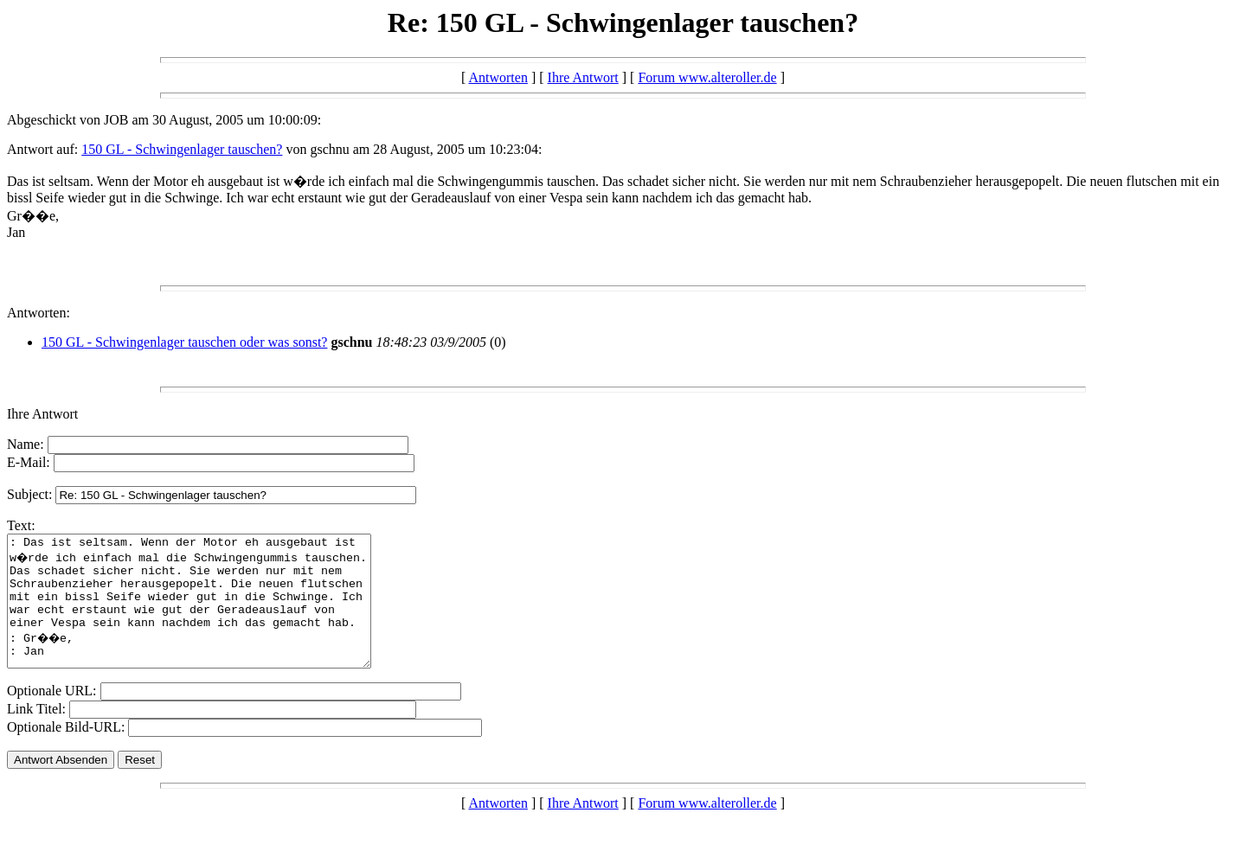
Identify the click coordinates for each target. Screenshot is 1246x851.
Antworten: (38, 312)
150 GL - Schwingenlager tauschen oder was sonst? (184, 342)
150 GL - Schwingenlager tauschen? (181, 149)
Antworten (497, 77)
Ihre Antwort (583, 77)
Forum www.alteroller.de (707, 77)
